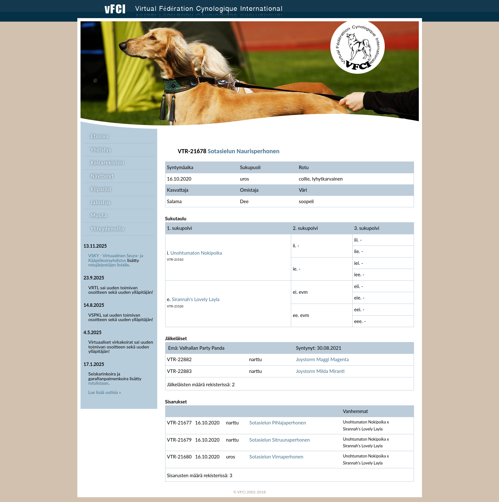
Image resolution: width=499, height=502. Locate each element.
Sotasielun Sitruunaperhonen (280, 440)
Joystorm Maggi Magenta (322, 359)
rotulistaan (98, 383)
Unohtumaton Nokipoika (196, 253)
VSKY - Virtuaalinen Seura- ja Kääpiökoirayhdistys (115, 258)
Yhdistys (101, 149)
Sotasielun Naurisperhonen (243, 151)
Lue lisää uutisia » (104, 392)
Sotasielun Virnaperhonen (277, 456)
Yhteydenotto (107, 228)
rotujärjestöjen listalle (108, 264)
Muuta (99, 215)
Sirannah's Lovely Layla (196, 299)
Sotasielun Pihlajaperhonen (278, 422)
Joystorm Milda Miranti (320, 371)
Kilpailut (101, 189)
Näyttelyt (102, 176)
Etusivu (100, 136)
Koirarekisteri (107, 162)
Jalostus (100, 202)
